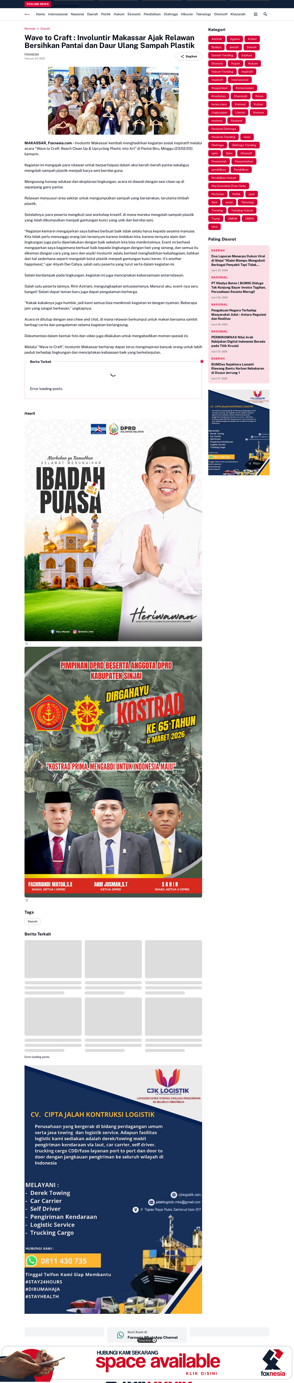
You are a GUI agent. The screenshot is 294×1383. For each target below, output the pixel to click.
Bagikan (188, 56)
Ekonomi (134, 14)
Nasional (77, 14)
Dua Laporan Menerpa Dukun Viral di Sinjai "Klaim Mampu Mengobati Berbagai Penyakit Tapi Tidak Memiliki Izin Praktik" (238, 260)
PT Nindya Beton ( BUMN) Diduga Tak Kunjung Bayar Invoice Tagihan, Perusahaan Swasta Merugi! (238, 287)
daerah (218, 250)
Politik (106, 14)
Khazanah (238, 14)
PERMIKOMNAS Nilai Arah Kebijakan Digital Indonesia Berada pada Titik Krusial (238, 341)
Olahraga (171, 14)
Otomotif (220, 14)
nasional (219, 277)
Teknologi (203, 14)
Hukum (119, 14)
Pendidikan (152, 14)
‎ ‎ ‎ (64, 1331)
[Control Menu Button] (256, 14)
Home (40, 14)
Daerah (92, 14)
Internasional (58, 14)
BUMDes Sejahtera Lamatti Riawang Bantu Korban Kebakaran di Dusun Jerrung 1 (237, 368)
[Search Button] (265, 14)
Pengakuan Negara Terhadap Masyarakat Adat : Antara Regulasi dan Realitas (238, 314)
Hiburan (187, 14)
